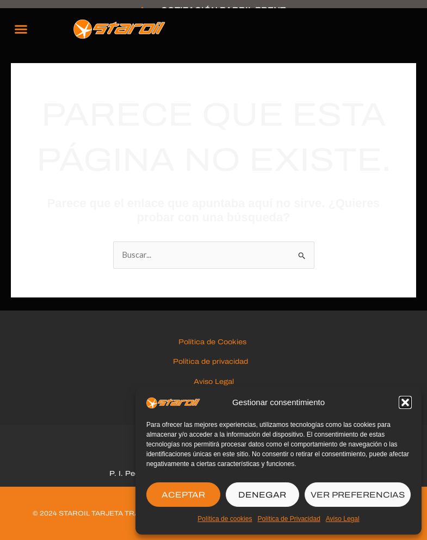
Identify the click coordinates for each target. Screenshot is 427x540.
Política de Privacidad (288, 519)
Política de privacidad (214, 361)
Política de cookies (224, 519)
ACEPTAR (183, 495)
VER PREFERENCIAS (358, 495)
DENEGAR (262, 495)
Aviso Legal (343, 519)
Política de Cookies (213, 342)
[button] (405, 402)
